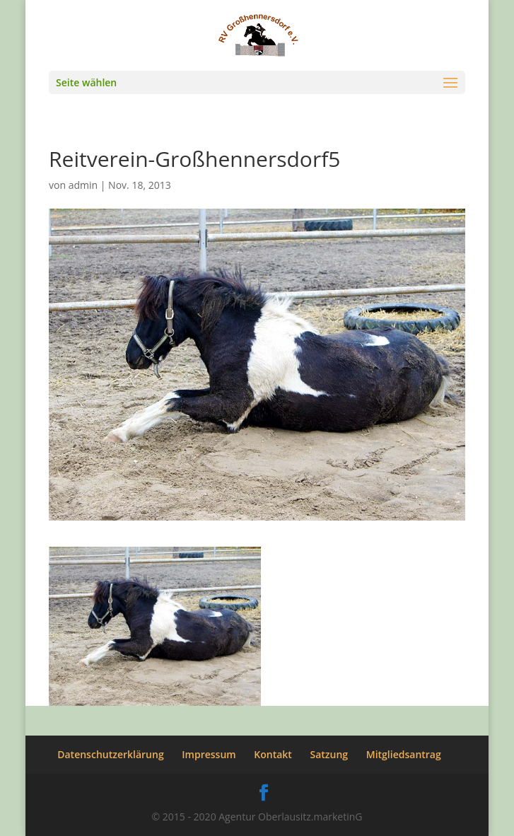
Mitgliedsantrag (403, 754)
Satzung (329, 754)
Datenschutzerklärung (110, 754)
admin (83, 185)
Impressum (208, 754)
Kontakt (273, 754)
